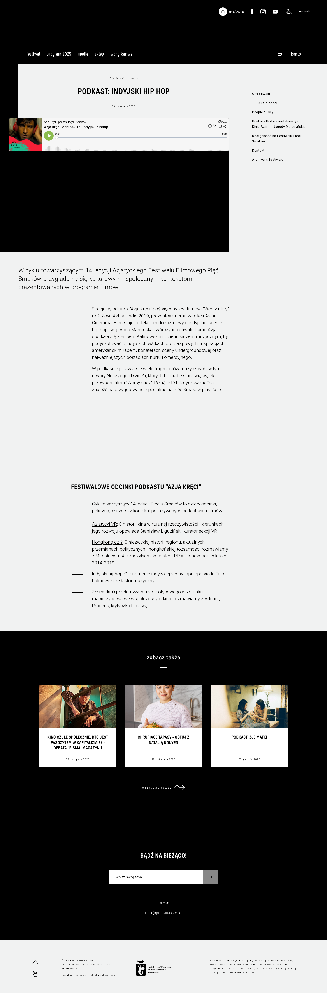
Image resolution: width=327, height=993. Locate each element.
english (304, 11)
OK (210, 876)
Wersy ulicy (215, 308)
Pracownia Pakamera (88, 964)
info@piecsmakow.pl (163, 912)
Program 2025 (59, 56)
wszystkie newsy (157, 787)
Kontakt (258, 151)
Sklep (99, 56)
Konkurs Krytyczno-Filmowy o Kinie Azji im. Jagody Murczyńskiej (279, 124)
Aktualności (267, 103)
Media (83, 56)
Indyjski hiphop (107, 574)
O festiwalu (261, 94)
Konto (296, 54)
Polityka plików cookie (103, 975)
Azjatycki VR (104, 524)
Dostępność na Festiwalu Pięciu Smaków (277, 138)
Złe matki (101, 591)
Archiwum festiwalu (267, 160)
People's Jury (262, 112)
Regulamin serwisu (74, 975)
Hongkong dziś (107, 542)
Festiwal (33, 54)
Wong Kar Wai (122, 56)
